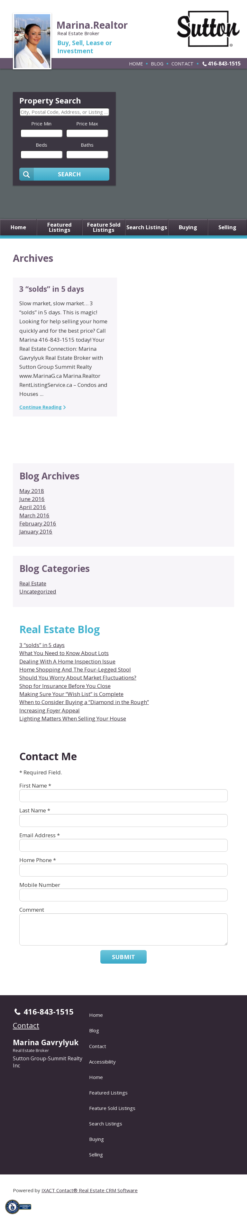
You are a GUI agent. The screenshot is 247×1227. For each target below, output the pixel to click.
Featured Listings (59, 227)
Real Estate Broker (31, 1050)
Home (136, 63)
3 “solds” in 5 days (51, 289)
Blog (157, 63)
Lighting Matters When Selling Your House (72, 718)
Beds (41, 145)
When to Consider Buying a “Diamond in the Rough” (84, 702)
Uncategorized (37, 591)
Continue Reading (40, 407)
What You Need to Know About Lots (64, 653)
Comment (31, 909)
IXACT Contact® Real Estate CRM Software (89, 1190)
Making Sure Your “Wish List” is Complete (71, 694)
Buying (188, 227)
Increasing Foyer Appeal (49, 710)
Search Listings (146, 227)
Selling (227, 227)
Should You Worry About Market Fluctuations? (77, 677)
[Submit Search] (64, 174)
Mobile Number (39, 884)
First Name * (35, 785)
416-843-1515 (224, 63)
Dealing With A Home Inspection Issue (67, 661)
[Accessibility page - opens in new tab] (20, 1215)
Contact (182, 63)
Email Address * (39, 835)
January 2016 (35, 531)
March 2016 (34, 515)
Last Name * (34, 810)
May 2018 (31, 491)
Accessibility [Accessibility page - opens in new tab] (102, 1061)
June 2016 (32, 499)
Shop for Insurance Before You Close (65, 686)
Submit (123, 957)
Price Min (41, 123)
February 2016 (37, 523)
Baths (87, 145)
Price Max (87, 123)
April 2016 (32, 507)
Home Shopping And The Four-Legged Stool (75, 669)
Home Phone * (37, 860)
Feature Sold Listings (104, 227)
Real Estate (32, 583)
